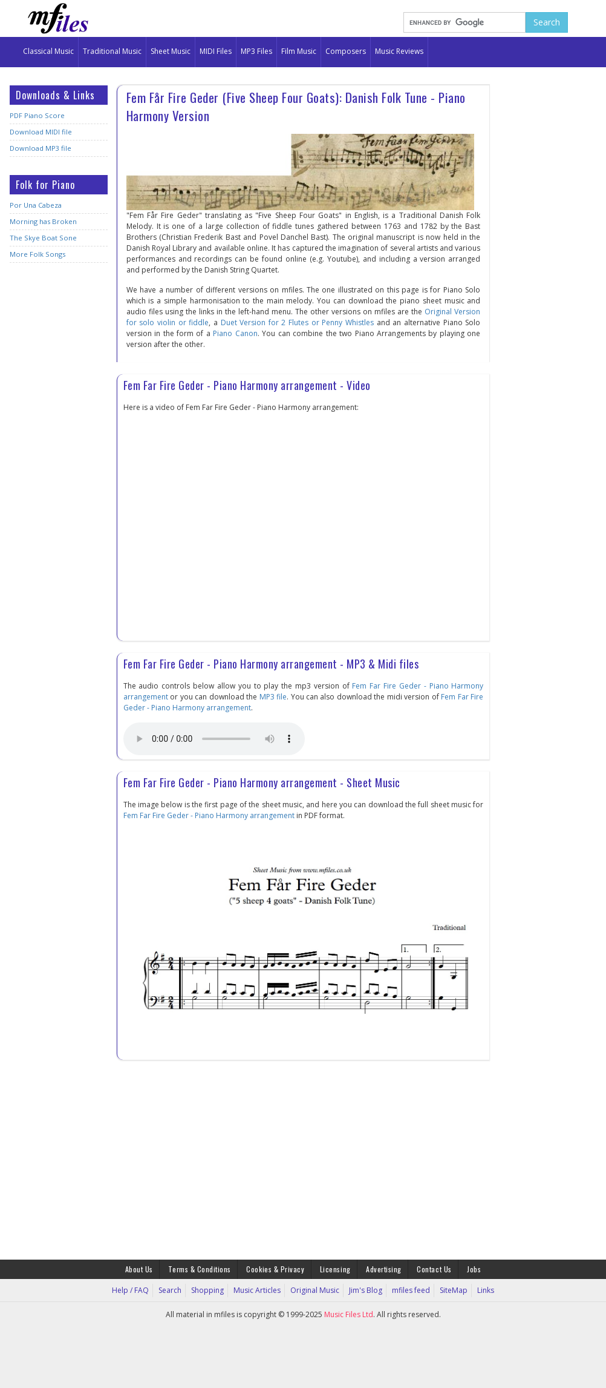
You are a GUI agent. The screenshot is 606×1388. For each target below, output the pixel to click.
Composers (345, 51)
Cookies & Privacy (276, 1269)
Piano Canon (235, 333)
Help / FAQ (134, 1290)
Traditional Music (112, 51)
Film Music (298, 51)
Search (172, 1290)
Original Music (315, 1290)
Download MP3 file (40, 148)
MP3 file (273, 697)
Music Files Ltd (348, 1314)
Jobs (473, 1269)
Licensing (335, 1269)
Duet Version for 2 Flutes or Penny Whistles (297, 322)
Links (482, 1290)
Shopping (210, 1290)
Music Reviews (399, 51)
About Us (140, 1269)
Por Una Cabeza (35, 205)
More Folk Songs (36, 254)
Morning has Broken (42, 221)
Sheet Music (171, 51)
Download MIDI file (40, 131)
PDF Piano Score (36, 115)
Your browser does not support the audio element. (214, 738)
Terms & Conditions (200, 1269)
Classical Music (48, 51)
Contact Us (433, 1269)
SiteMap (451, 1290)
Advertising (383, 1269)
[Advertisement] (59, 462)
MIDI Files (216, 51)
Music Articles (258, 1290)
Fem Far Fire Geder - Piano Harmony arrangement (209, 815)
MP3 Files (256, 51)
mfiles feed (410, 1290)
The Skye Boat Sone (42, 237)
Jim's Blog (365, 1290)
